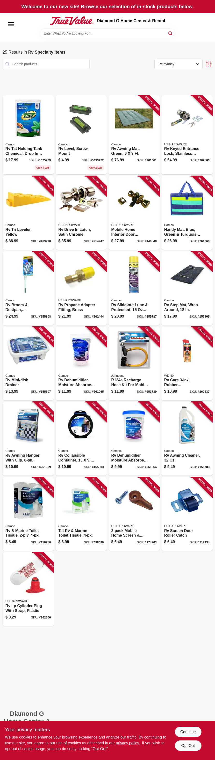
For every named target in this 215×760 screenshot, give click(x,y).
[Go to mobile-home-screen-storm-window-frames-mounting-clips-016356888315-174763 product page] (134, 514)
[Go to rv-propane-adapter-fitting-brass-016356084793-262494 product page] (81, 288)
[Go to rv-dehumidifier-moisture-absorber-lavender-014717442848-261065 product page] (81, 363)
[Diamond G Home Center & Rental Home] (71, 20)
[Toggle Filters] (209, 64)
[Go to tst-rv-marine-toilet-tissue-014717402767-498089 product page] (81, 514)
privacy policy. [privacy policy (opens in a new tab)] (128, 743)
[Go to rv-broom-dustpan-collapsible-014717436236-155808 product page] (28, 288)
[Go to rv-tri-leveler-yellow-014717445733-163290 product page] (28, 213)
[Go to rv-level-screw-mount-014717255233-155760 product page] (81, 135)
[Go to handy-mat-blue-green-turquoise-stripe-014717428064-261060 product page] (187, 213)
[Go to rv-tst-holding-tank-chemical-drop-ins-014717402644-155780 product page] (28, 135)
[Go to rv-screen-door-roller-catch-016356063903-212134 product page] (187, 514)
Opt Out (188, 746)
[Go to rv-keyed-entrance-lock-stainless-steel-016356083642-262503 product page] (187, 135)
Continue (188, 732)
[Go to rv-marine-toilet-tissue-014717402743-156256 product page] (28, 514)
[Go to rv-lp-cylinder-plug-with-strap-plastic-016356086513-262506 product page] (28, 589)
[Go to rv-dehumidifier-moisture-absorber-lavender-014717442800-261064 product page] (134, 439)
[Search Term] (107, 33)
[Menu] (11, 24)
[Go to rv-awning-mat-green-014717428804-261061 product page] (134, 135)
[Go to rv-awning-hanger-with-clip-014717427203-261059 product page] (28, 439)
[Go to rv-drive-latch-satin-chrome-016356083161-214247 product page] (81, 213)
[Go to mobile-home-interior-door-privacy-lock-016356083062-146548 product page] (134, 213)
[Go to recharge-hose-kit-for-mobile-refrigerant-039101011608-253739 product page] (134, 363)
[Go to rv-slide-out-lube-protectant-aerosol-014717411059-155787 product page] (134, 288)
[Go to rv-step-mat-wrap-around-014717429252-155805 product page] (187, 288)
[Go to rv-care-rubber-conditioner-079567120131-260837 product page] (187, 363)
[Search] (170, 33)
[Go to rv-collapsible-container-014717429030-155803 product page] (81, 439)
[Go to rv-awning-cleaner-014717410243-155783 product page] (187, 439)
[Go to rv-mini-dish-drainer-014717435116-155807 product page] (28, 363)
